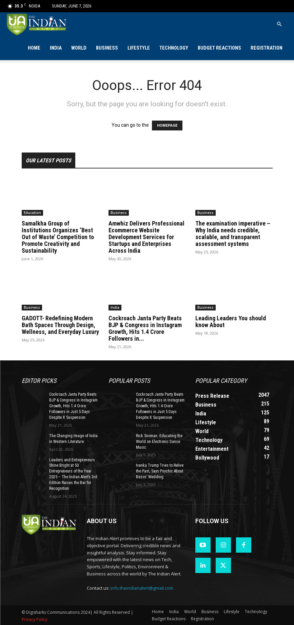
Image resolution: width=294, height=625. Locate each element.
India (56, 48)
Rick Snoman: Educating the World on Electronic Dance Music (159, 441)
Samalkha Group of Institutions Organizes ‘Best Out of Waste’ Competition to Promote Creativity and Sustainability (58, 237)
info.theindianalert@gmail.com (142, 587)
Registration (266, 48)
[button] (279, 24)
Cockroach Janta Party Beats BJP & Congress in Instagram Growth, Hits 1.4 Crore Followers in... (145, 328)
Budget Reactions (219, 48)
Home (34, 48)
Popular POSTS (129, 380)
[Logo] (37, 24)
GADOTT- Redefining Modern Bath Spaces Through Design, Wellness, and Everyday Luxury (60, 325)
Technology (173, 48)
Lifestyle (139, 48)
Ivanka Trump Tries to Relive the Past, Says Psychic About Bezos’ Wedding (159, 471)
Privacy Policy (34, 619)
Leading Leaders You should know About (230, 321)
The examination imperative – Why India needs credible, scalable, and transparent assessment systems (232, 233)
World (78, 48)
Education (32, 212)
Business (107, 48)
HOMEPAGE (167, 125)
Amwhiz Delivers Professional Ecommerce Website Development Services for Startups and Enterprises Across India (146, 237)
